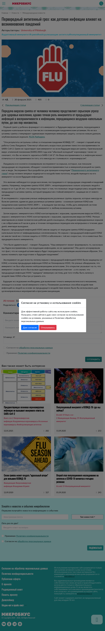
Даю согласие (30, 327)
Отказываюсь (48, 327)
